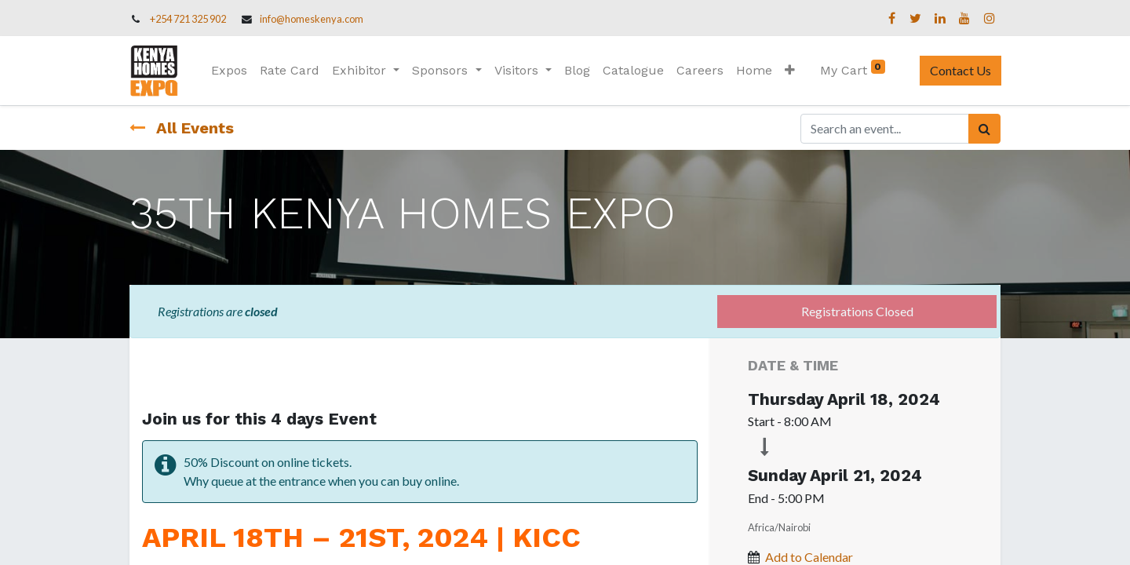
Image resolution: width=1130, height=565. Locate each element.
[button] (789, 70)
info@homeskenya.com (311, 19)
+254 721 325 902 (188, 19)
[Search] (984, 129)
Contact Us (959, 70)
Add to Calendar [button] (809, 556)
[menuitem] (230, 70)
